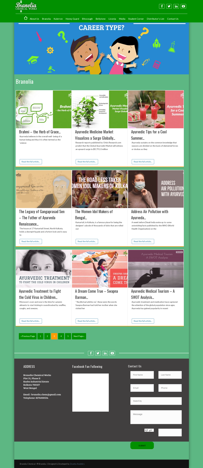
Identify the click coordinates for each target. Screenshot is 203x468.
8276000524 (42, 397)
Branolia (46, 18)
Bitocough (87, 18)
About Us (34, 18)
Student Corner (136, 18)
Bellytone (101, 18)
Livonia (112, 18)
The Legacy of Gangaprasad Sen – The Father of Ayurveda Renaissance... (42, 217)
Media (122, 18)
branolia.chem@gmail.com (46, 394)
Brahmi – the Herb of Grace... (40, 131)
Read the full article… (31, 161)
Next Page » (79, 336)
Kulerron (58, 18)
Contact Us (172, 18)
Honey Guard (72, 18)
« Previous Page (28, 336)
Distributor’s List (155, 18)
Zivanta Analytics (77, 464)
